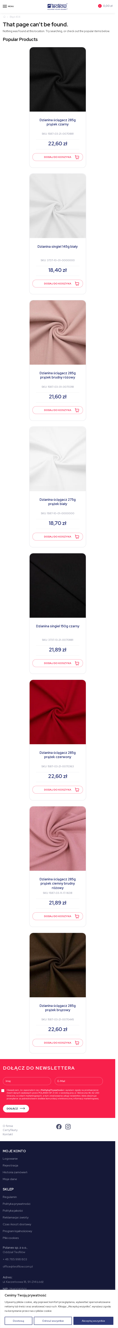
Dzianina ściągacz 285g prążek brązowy (58, 1008)
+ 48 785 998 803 (15, 1259)
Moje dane (10, 1179)
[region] (59, 1309)
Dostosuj (18, 1320)
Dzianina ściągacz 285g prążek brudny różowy (58, 375)
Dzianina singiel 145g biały (58, 246)
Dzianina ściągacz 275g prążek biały (58, 501)
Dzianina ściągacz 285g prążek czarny (58, 122)
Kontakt (8, 1134)
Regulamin (10, 1197)
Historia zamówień (15, 1172)
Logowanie (10, 1159)
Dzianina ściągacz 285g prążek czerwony (58, 755)
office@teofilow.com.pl (18, 1266)
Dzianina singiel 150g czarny (57, 626)
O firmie (8, 1126)
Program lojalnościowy (17, 1231)
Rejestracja (10, 1165)
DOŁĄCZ (12, 1108)
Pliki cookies (11, 1238)
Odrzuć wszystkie (53, 1320)
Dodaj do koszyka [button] (57, 157)
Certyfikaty (10, 1130)
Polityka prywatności (16, 1204)
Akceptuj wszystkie (93, 1320)
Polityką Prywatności (52, 1090)
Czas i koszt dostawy (17, 1224)
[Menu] (8, 6)
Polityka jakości (13, 1211)
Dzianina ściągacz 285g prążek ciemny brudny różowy (58, 883)
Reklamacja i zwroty (15, 1217)
